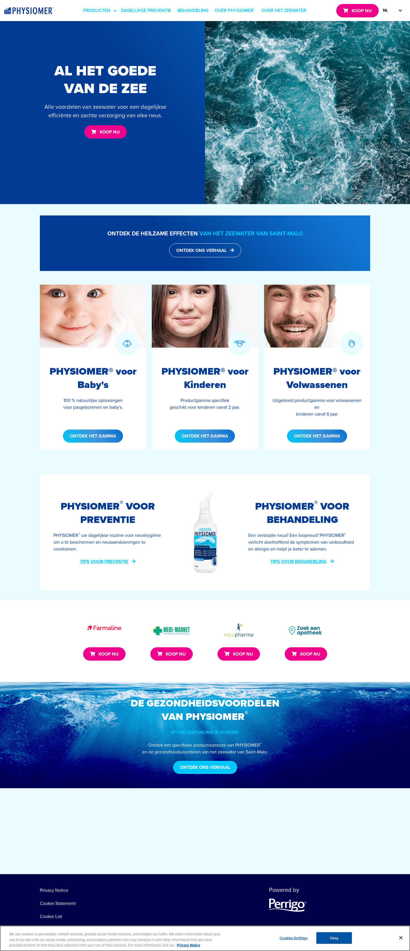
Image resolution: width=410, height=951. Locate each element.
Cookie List (51, 916)
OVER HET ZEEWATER (283, 10)
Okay (334, 939)
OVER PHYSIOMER (235, 10)
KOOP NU (362, 10)
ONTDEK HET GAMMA (93, 436)
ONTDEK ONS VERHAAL (201, 250)
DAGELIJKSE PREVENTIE (146, 10)
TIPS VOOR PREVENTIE (104, 561)
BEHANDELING (192, 10)
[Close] (401, 938)
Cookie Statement (58, 903)
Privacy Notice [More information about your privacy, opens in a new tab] (188, 946)
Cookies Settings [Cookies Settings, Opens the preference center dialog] (294, 939)
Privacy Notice (54, 890)
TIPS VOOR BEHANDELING (298, 561)
